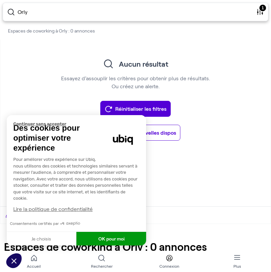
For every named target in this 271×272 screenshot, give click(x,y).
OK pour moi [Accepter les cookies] (111, 238)
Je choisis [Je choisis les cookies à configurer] (41, 238)
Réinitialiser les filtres (135, 109)
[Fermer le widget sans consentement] (79, 124)
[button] (14, 261)
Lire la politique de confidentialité (53, 209)
